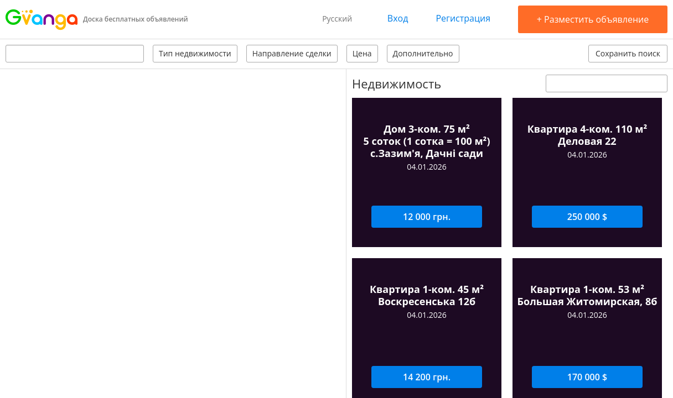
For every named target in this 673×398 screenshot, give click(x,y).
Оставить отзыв (563, 226)
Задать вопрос (394, 226)
